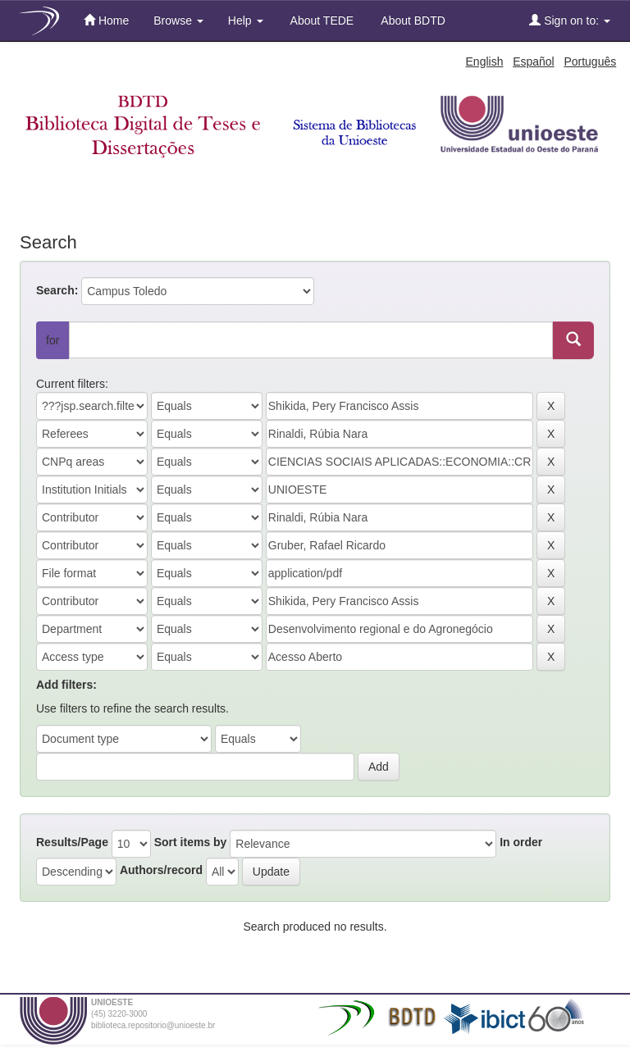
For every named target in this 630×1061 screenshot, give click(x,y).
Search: (57, 290)
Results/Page (72, 842)
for (52, 340)
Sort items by (190, 842)
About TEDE (321, 20)
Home (106, 20)
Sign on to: (569, 20)
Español (534, 61)
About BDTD (411, 20)
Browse (178, 20)
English (485, 61)
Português (590, 61)
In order (521, 842)
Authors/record (161, 870)
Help (245, 20)
